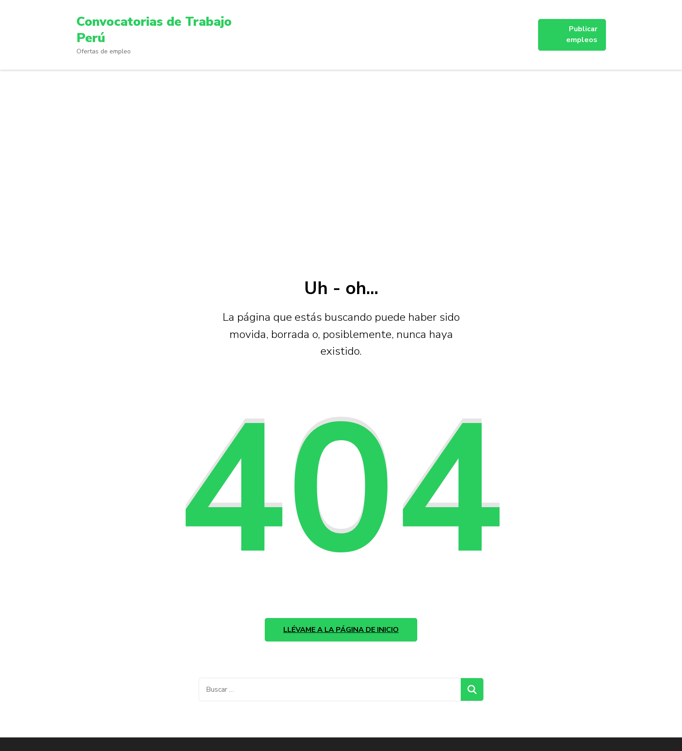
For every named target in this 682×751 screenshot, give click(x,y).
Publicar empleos (581, 34)
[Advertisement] (341, 169)
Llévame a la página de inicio (341, 630)
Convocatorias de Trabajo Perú (154, 30)
